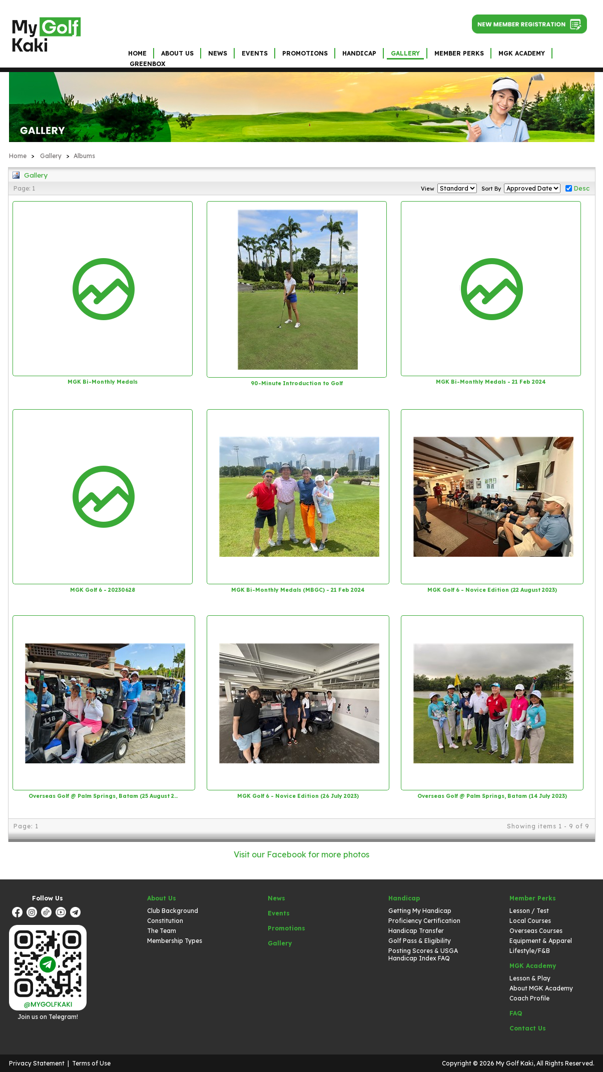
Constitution (165, 920)
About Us (177, 53)
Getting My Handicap (419, 910)
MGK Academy (521, 53)
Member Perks (459, 53)
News (217, 53)
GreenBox (147, 64)
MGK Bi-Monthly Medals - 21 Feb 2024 (490, 381)
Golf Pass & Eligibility (419, 940)
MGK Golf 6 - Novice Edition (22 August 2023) (492, 589)
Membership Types (174, 940)
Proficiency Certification (424, 920)
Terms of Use (91, 1063)
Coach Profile (529, 998)
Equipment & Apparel (540, 940)
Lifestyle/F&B (529, 950)
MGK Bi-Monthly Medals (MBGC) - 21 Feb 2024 (297, 589)
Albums (84, 156)
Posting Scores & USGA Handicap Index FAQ (423, 954)
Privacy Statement (37, 1063)
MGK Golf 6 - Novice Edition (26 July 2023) (298, 795)
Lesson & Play (529, 978)
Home (137, 53)
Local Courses (530, 920)
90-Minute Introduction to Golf (297, 383)
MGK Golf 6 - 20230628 (102, 589)
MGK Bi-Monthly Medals (103, 381)
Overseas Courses (535, 930)
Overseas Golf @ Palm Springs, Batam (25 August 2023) (104, 795)
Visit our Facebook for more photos (301, 854)
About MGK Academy (541, 988)
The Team (161, 930)
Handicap (359, 53)
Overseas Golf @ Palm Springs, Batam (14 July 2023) (492, 795)
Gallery (405, 53)
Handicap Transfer (416, 930)
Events (255, 53)
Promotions (305, 53)
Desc (581, 188)
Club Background (172, 910)
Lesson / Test (529, 910)
